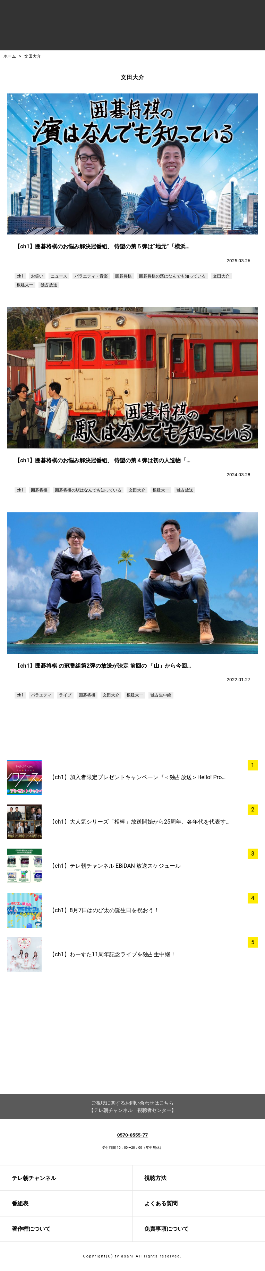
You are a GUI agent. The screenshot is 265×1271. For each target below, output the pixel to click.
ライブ (65, 695)
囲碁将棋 (123, 276)
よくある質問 (161, 1203)
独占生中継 (161, 695)
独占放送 (49, 284)
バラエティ (41, 695)
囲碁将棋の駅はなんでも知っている (88, 490)
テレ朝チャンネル (34, 1178)
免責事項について (166, 1228)
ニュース (59, 276)
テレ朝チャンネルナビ (100, 26)
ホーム (9, 56)
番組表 (20, 1203)
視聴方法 (155, 1178)
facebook (112, 1065)
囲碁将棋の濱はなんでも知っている (172, 276)
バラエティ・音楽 (91, 276)
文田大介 (32, 56)
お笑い (37, 276)
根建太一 (25, 284)
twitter (152, 1065)
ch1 (20, 276)
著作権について (31, 1228)
